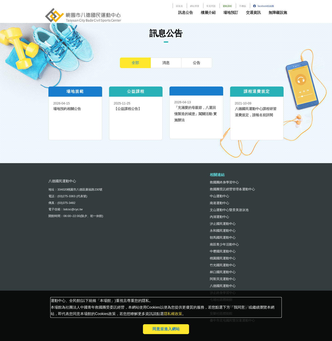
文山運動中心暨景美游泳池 (229, 210)
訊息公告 (185, 12)
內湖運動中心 (219, 217)
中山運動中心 (219, 196)
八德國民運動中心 (223, 286)
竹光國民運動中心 (223, 265)
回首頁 (179, 6)
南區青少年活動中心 (224, 244)
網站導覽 (194, 6)
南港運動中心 (219, 203)
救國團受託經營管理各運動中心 (232, 189)
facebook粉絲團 (263, 6)
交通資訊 (253, 12)
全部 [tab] (135, 63)
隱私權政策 (173, 314)
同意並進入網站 (166, 329)
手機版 (242, 6)
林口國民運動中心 (223, 272)
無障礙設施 (278, 12)
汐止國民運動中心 (223, 223)
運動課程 (227, 6)
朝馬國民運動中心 (223, 237)
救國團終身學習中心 (224, 182)
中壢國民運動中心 (223, 251)
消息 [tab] (166, 63)
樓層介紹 (208, 12)
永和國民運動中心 (223, 230)
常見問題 (211, 6)
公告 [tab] (196, 63)
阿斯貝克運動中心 (223, 279)
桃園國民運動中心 (223, 258)
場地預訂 (230, 12)
